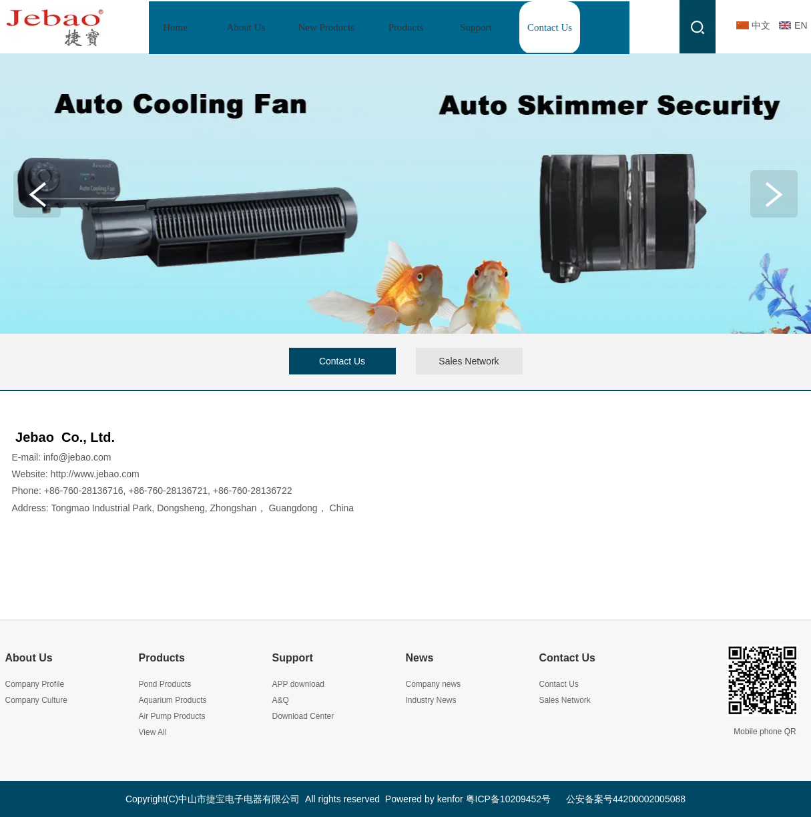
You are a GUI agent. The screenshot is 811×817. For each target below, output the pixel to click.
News (420, 657)
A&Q (280, 700)
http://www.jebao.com (95, 474)
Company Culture (36, 700)
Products (162, 657)
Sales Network (565, 700)
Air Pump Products (172, 716)
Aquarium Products (173, 700)
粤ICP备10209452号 (508, 799)
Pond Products (165, 684)
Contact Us (567, 657)
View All (153, 732)
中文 (761, 25)
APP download (298, 684)
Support (292, 657)
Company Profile (35, 684)
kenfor (450, 799)
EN (800, 25)
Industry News (431, 700)
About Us (29, 657)
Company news (433, 684)
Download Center (303, 716)
